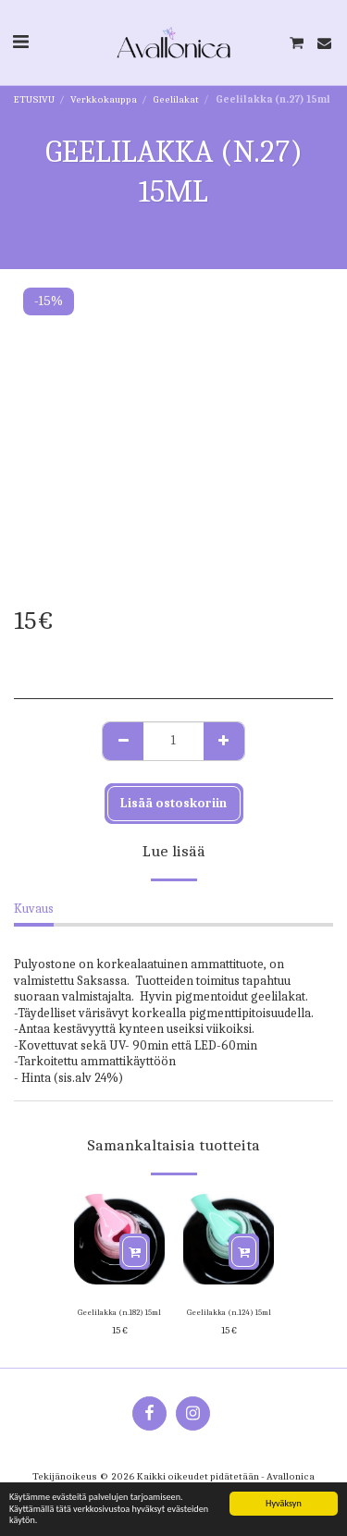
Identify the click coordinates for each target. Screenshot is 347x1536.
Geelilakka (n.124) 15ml (229, 1312)
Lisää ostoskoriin (173, 803)
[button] (20, 42)
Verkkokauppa (103, 99)
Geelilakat (176, 99)
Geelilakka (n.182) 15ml (119, 1312)
